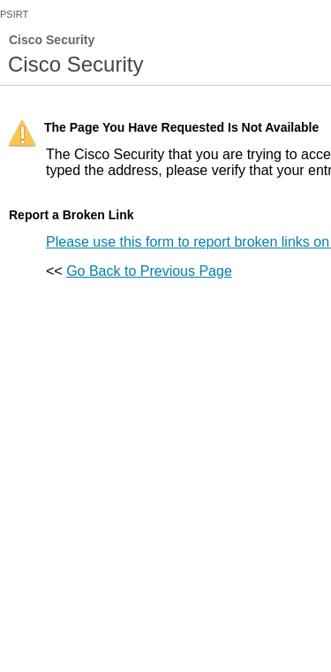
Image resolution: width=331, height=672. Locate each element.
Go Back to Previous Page (149, 271)
